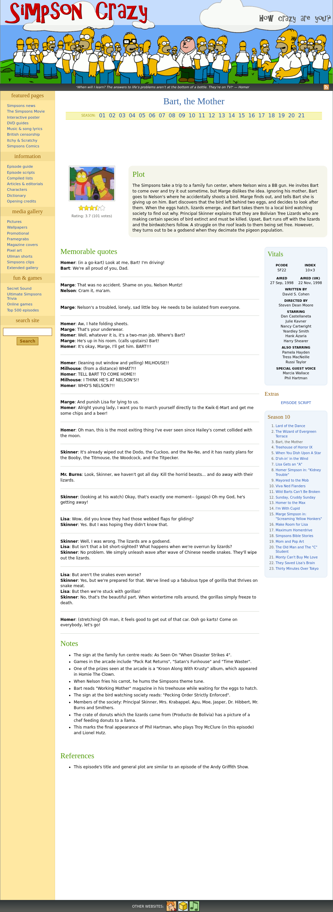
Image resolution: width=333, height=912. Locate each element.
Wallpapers (17, 227)
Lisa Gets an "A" (289, 464)
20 (291, 116)
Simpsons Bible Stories (294, 536)
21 (301, 116)
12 (212, 116)
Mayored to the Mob (292, 480)
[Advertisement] (193, 145)
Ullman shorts (19, 256)
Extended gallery (22, 268)
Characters (17, 189)
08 (172, 116)
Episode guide (20, 166)
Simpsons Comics (23, 146)
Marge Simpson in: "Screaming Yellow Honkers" (299, 516)
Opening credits (21, 201)
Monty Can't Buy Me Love (297, 557)
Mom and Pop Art (290, 541)
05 (142, 116)
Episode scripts (21, 172)
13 (222, 116)
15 (241, 116)
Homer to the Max (290, 503)
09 (182, 116)
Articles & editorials (25, 184)
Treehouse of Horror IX (294, 447)
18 (271, 116)
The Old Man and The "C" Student (296, 549)
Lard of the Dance (290, 426)
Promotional (18, 233)
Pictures (14, 222)
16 (251, 116)
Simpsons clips (20, 262)
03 (122, 116)
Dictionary (16, 195)
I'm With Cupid (288, 508)
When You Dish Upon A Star (298, 453)
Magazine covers (22, 245)
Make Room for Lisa (292, 524)
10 (192, 116)
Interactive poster (23, 117)
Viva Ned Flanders (291, 486)
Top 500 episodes (23, 310)
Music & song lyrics (24, 129)
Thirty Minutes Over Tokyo (297, 568)
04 (132, 116)
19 (281, 116)
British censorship (23, 134)
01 (102, 116)
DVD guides (17, 123)
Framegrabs (18, 239)
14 (232, 116)
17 (261, 116)
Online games (19, 304)
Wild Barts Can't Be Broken (298, 492)
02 (112, 116)
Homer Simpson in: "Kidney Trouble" (298, 472)
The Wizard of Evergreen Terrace (296, 434)
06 (152, 116)
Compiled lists (20, 178)
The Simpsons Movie (26, 111)
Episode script (296, 403)
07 (162, 116)
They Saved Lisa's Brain (295, 563)
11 (202, 116)
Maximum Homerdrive (294, 530)
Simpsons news (21, 106)
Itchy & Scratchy (22, 140)
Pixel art (14, 250)
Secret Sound (19, 288)
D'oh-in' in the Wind (292, 459)
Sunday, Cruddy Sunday (295, 497)
